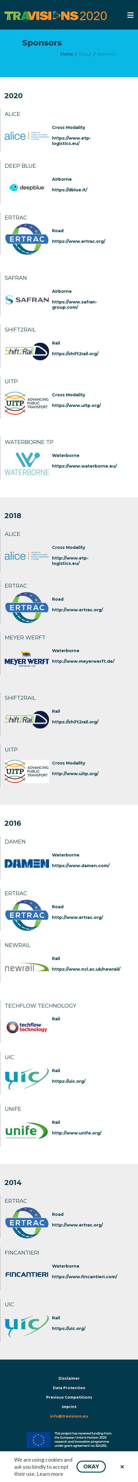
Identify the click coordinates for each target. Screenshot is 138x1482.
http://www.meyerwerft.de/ (83, 661)
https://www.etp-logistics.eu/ (71, 140)
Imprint (69, 1407)
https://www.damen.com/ (80, 865)
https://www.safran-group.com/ (74, 304)
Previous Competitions (69, 1397)
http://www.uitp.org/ (75, 773)
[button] (91, 1467)
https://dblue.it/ (69, 190)
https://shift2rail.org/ (75, 353)
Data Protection (69, 1388)
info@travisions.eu (69, 1416)
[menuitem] (66, 54)
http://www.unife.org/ (76, 1133)
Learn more (50, 1473)
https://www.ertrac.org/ (78, 241)
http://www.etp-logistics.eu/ (70, 560)
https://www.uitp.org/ (76, 405)
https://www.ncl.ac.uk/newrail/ (86, 969)
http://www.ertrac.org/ (77, 609)
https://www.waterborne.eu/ (84, 466)
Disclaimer (69, 1378)
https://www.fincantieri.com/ (84, 1276)
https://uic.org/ (68, 1081)
